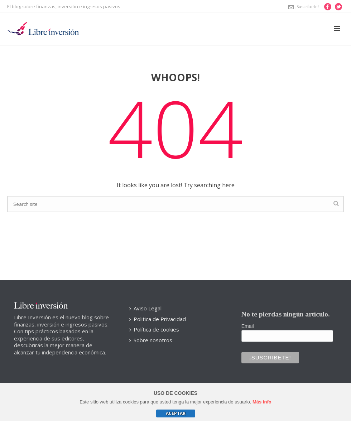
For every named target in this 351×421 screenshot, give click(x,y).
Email (247, 326)
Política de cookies (154, 329)
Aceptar (176, 413)
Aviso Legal (145, 308)
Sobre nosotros (150, 340)
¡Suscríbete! (303, 7)
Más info (262, 402)
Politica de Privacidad (157, 319)
